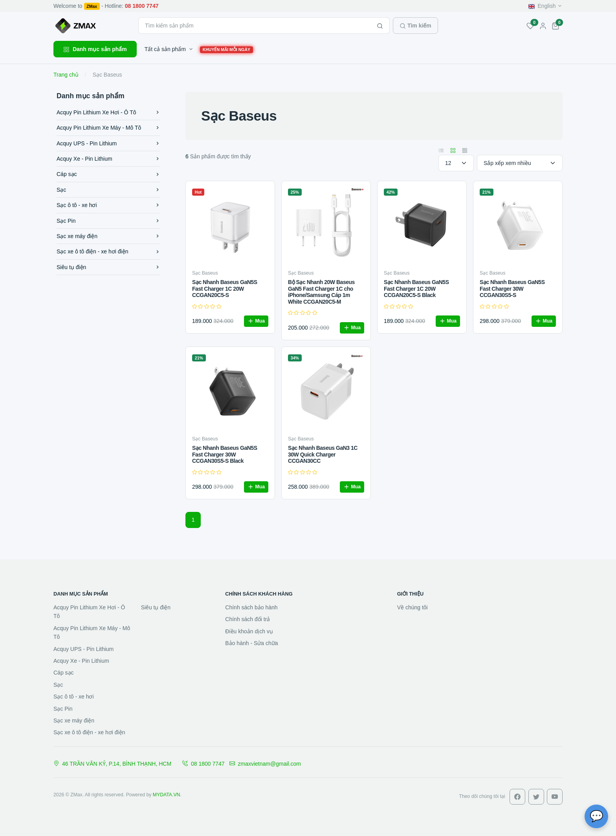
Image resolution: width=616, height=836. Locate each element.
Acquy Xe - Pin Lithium (108, 159)
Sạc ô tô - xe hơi (108, 205)
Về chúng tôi (412, 607)
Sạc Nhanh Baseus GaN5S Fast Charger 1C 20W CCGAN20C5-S (224, 289)
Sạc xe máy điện (108, 236)
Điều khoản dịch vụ (249, 631)
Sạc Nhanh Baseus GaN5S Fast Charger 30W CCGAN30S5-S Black (224, 454)
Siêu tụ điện (108, 267)
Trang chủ (66, 75)
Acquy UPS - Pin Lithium (108, 143)
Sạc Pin (108, 221)
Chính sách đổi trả (247, 619)
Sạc (108, 190)
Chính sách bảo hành (251, 607)
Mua (256, 321)
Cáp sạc (108, 174)
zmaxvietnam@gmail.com (265, 764)
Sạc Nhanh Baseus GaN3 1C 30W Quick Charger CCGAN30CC (323, 454)
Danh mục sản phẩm (95, 49)
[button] (555, 25)
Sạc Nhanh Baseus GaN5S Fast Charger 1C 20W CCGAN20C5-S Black (416, 289)
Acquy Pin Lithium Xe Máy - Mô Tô (108, 128)
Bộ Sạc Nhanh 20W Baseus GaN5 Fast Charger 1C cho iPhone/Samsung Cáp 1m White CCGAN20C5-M (321, 292)
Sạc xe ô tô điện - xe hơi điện (108, 251)
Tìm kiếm (415, 25)
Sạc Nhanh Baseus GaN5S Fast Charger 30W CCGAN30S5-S (512, 289)
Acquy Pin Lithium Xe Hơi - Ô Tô (108, 112)
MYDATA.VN (166, 795)
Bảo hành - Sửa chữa (251, 643)
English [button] (542, 6)
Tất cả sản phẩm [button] (165, 49)
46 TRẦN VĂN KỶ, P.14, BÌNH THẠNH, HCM (112, 764)
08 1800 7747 (203, 764)
